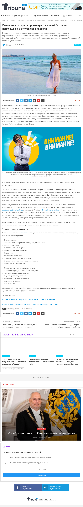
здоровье (10, 308)
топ (22, 308)
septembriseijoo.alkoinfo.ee (12, 210)
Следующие (18, 369)
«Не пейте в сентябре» (50, 210)
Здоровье (77, 44)
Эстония (28, 308)
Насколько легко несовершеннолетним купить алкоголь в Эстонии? (28, 300)
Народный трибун (23, 16)
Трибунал (6, 16)
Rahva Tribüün (41, 16)
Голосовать (41, 475)
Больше (66, 16)
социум (17, 308)
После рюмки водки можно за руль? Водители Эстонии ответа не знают (30, 304)
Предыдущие (7, 369)
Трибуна (55, 16)
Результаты (41, 469)
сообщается (23, 233)
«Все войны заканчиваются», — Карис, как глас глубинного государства (41, 433)
